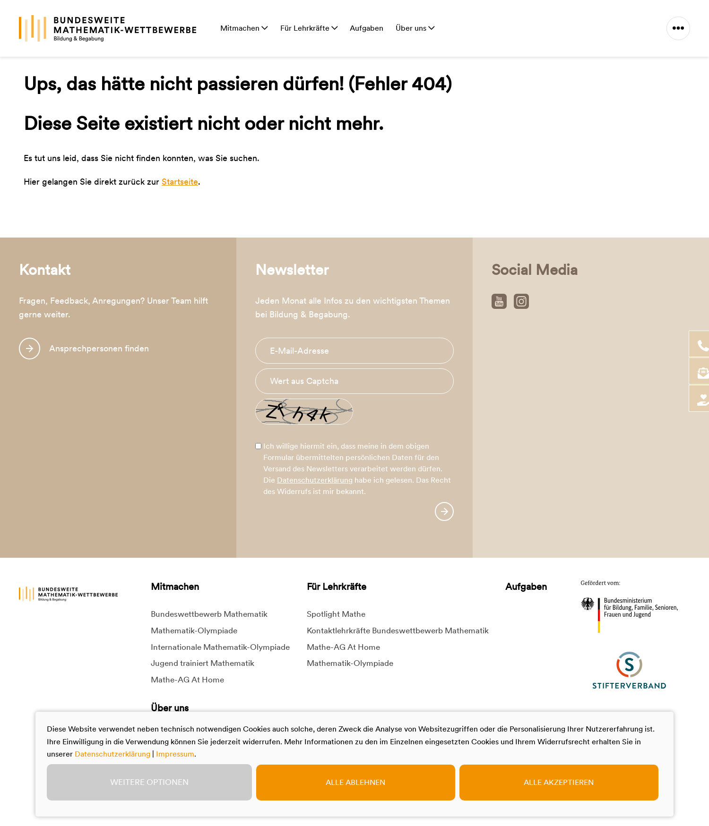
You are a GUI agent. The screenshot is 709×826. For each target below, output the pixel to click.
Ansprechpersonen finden (99, 348)
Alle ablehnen (355, 782)
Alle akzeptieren (559, 782)
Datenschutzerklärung (315, 480)
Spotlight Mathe (336, 614)
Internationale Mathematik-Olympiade (220, 647)
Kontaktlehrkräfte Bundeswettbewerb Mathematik (398, 630)
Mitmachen (240, 28)
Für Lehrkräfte (305, 28)
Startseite (180, 182)
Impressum (175, 753)
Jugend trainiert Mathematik (202, 663)
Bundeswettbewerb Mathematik (209, 614)
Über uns (412, 28)
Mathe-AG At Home (187, 679)
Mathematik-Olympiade (194, 630)
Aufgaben (366, 28)
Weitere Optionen (149, 782)
